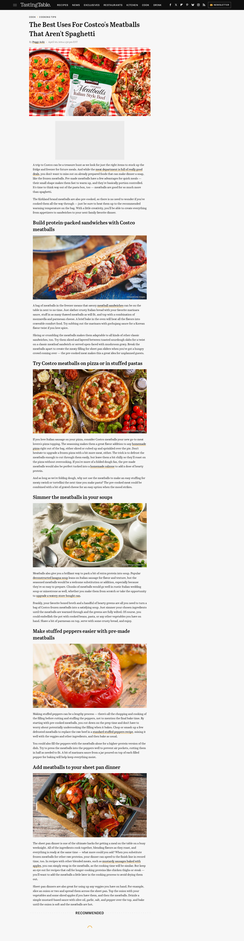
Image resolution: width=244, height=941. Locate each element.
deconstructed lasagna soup (50, 578)
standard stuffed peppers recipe (113, 732)
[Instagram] (198, 5)
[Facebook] (170, 5)
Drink (157, 5)
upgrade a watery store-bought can (58, 595)
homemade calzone (102, 466)
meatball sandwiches (110, 305)
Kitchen (132, 5)
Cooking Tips (47, 17)
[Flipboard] (181, 5)
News (76, 5)
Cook (145, 5)
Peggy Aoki (38, 42)
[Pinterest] (187, 5)
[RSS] (204, 5)
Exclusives (92, 5)
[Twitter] (176, 5)
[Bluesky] (192, 5)
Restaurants (113, 5)
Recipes (62, 5)
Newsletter (219, 4)
